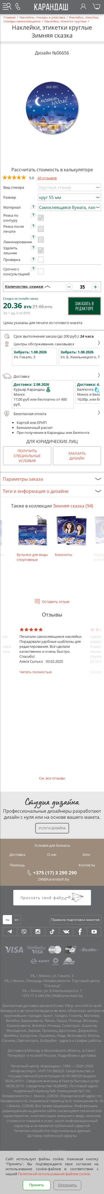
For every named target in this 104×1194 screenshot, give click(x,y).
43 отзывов (47, 177)
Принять (36, 1184)
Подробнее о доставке (76, 1055)
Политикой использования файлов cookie (54, 1173)
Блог (87, 854)
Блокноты (71, 535)
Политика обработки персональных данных (52, 1130)
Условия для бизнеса (52, 845)
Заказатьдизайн (77, 456)
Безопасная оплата (51, 413)
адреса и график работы (81, 1040)
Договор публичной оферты (52, 1135)
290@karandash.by (53, 879)
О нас (52, 854)
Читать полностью (35, 671)
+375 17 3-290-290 (35, 995)
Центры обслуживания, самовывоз (51, 343)
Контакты (86, 865)
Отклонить (67, 1184)
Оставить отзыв (55, 601)
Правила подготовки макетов (75, 919)
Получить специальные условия (27, 455)
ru (7, 919)
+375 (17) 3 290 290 (55, 872)
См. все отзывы (52, 778)
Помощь (17, 865)
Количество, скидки (24, 286)
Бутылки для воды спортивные (33, 538)
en (16, 919)
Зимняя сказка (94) (73, 506)
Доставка (51, 376)
